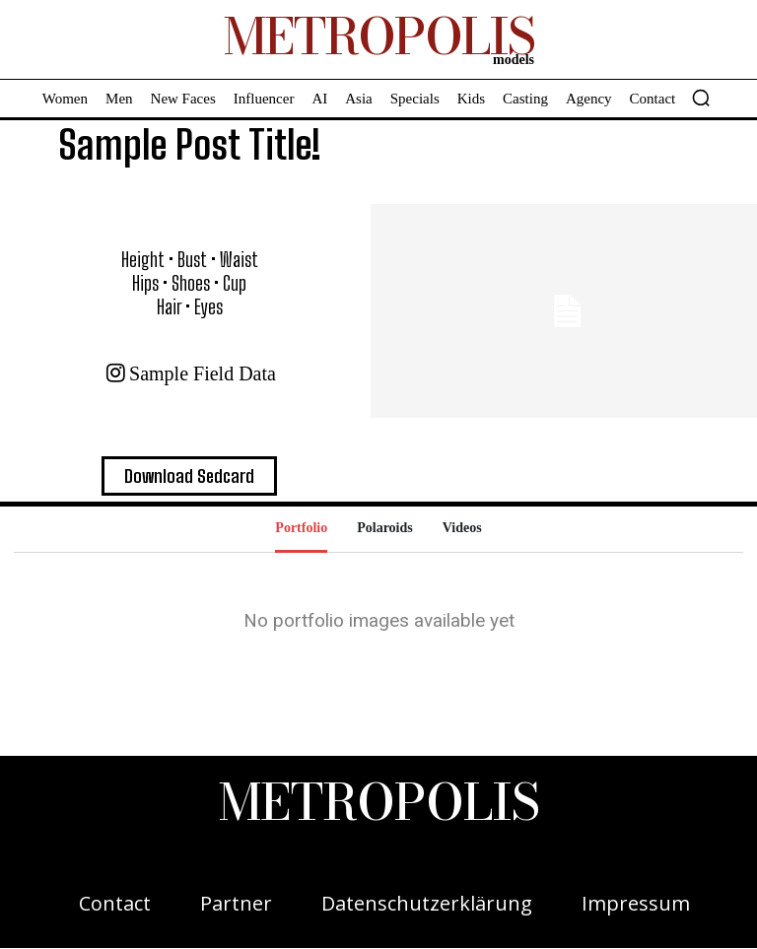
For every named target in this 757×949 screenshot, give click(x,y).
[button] (701, 97)
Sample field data (202, 373)
